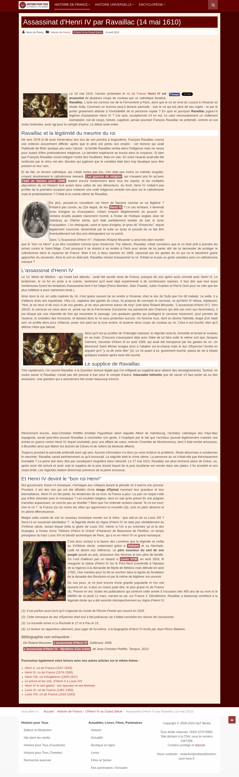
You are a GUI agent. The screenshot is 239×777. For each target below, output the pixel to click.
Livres (95, 752)
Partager (174, 94)
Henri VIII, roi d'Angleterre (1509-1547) (51, 677)
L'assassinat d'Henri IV (70, 643)
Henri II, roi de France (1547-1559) (48, 668)
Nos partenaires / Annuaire (109, 767)
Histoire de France (72, 4)
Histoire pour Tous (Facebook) (44, 745)
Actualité (97, 737)
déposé (200, 745)
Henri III (116, 207)
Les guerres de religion (103, 176)
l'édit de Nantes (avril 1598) (43, 181)
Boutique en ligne (103, 745)
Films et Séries (101, 760)
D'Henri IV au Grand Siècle (103, 711)
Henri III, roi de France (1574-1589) (49, 672)
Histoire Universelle (114, 4)
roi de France (137, 93)
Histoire (96, 730)
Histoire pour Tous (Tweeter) (43, 752)
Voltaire (133, 545)
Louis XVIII (129, 559)
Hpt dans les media (37, 737)
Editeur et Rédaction (38, 730)
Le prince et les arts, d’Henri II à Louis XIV (53, 681)
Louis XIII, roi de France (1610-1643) (50, 694)
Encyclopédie (152, 4)
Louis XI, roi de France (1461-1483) (49, 690)
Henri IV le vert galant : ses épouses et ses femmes (60, 685)
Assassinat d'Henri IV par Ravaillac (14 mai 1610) (102, 22)
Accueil (49, 711)
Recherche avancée (37, 760)
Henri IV (154, 93)
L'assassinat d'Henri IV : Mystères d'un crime (57, 649)
